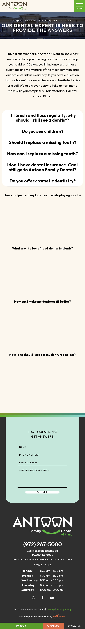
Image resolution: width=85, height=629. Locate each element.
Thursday (27, 585)
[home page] (14, 6)
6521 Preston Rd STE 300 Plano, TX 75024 (42, 552)
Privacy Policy (64, 609)
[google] (33, 598)
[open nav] (79, 6)
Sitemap (50, 609)
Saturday (27, 590)
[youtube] (52, 598)
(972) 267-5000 (42, 544)
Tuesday (27, 575)
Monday (26, 571)
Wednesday (29, 580)
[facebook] (42, 598)
